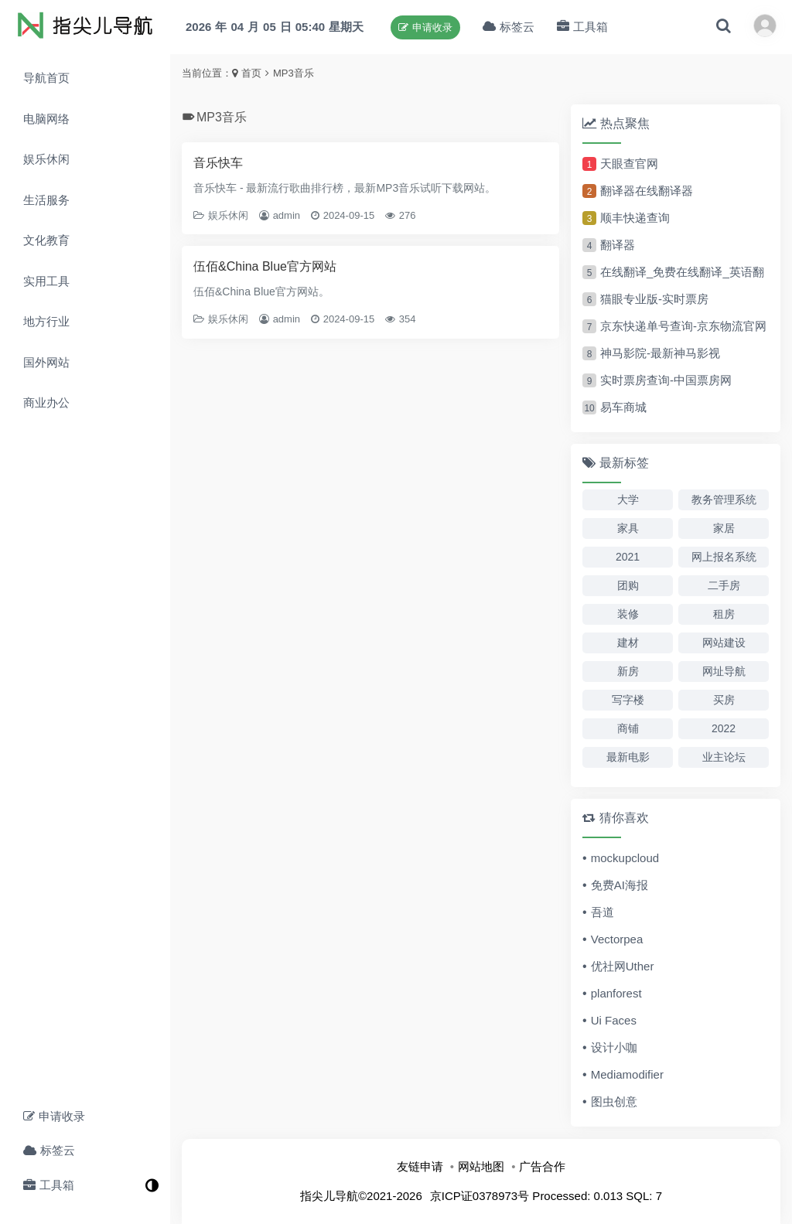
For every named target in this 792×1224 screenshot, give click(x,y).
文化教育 (46, 240)
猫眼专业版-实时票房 (654, 298)
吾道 (602, 912)
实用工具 (46, 281)
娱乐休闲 (46, 158)
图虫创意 (614, 1101)
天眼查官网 (629, 163)
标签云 (49, 1150)
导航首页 (46, 77)
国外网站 (46, 362)
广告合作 (542, 1166)
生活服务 (46, 199)
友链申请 (420, 1166)
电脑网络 (46, 118)
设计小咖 (614, 1047)
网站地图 (481, 1166)
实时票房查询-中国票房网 (666, 380)
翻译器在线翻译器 (646, 190)
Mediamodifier (627, 1074)
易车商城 (623, 407)
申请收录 (54, 1116)
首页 (251, 73)
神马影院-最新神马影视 (660, 353)
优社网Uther (622, 966)
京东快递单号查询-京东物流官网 (683, 325)
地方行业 (46, 321)
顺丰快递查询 (635, 217)
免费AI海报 (619, 885)
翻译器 (617, 244)
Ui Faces (614, 1020)
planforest (616, 993)
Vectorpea (617, 939)
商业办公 (46, 402)
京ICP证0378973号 (479, 1195)
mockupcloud (625, 857)
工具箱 (48, 1185)
